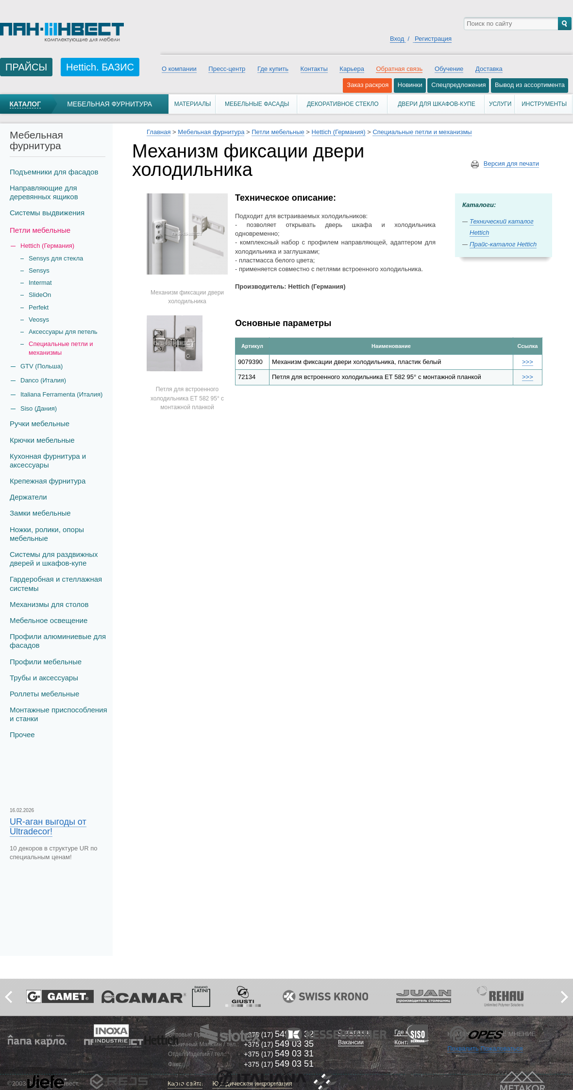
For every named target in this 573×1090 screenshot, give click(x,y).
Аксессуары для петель (63, 331)
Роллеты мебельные (44, 694)
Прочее (22, 734)
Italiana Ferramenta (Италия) (61, 394)
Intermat (40, 282)
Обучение (449, 68)
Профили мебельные (46, 661)
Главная (158, 132)
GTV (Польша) (41, 366)
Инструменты (544, 104)
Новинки (410, 84)
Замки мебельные (40, 513)
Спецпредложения (458, 84)
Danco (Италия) (43, 380)
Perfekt (39, 307)
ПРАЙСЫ (26, 67)
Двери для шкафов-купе (436, 104)
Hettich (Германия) (339, 132)
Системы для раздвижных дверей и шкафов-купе (54, 558)
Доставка (489, 68)
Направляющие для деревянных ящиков (44, 192)
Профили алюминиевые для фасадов (58, 640)
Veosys (39, 319)
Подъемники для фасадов (54, 172)
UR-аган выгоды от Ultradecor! (48, 826)
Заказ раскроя (367, 84)
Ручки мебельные (39, 423)
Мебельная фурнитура (109, 104)
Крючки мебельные (42, 440)
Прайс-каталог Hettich (503, 244)
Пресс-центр (226, 68)
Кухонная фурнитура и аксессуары (48, 460)
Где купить (272, 68)
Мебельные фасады (257, 104)
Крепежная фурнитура (47, 481)
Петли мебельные (40, 230)
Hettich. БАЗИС (100, 67)
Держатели (28, 497)
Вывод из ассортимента (530, 84)
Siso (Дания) (38, 408)
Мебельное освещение (48, 620)
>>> (527, 361)
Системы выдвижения (47, 212)
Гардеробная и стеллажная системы (56, 583)
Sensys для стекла (56, 258)
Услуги (500, 104)
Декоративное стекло (343, 104)
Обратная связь (399, 68)
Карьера (351, 68)
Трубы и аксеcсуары (44, 678)
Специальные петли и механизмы (61, 348)
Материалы (192, 104)
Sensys (39, 270)
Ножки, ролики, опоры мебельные (47, 533)
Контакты (314, 68)
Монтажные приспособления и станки (58, 714)
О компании (179, 68)
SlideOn (40, 294)
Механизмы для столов (49, 604)
